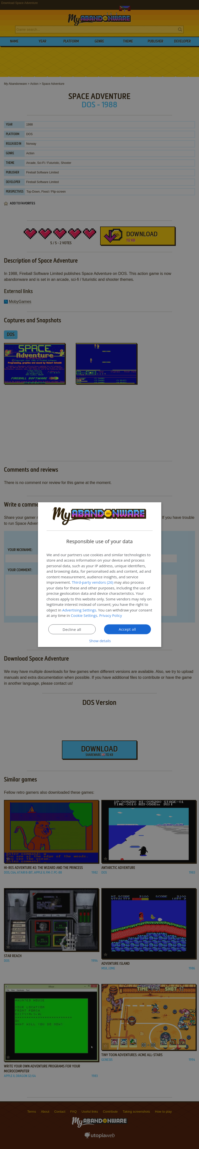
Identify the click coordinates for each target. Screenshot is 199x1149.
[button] (99, 640)
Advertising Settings (79, 609)
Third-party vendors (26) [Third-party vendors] (92, 582)
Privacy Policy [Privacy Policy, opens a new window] (110, 615)
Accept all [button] (127, 628)
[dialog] (99, 574)
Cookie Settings (84, 615)
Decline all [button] (72, 629)
